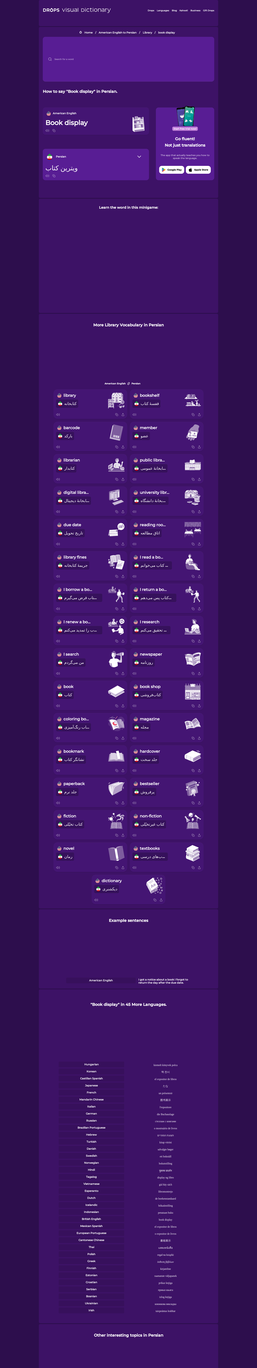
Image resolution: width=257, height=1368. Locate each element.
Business (195, 10)
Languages (163, 10)
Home (88, 32)
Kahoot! (183, 10)
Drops (151, 10)
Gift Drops (208, 10)
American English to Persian (118, 32)
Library (147, 32)
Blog (174, 10)
